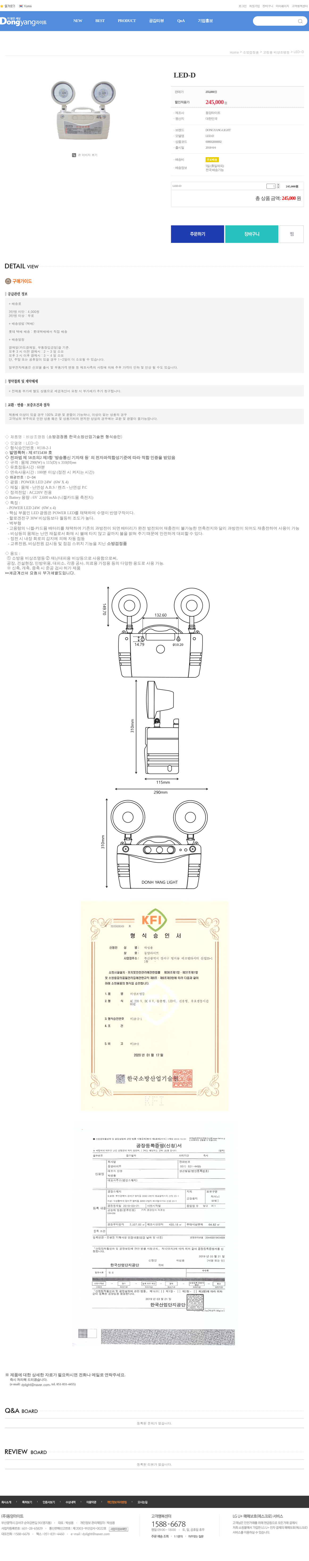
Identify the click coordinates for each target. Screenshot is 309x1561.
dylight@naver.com (35, 1384)
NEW (77, 21)
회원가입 (254, 6)
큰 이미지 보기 (84, 155)
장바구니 (267, 6)
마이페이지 (282, 6)
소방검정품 (251, 52)
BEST (100, 21)
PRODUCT (127, 21)
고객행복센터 (300, 6)
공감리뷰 (156, 21)
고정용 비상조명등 (276, 52)
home (234, 52)
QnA (181, 21)
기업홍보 (205, 21)
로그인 (243, 6)
